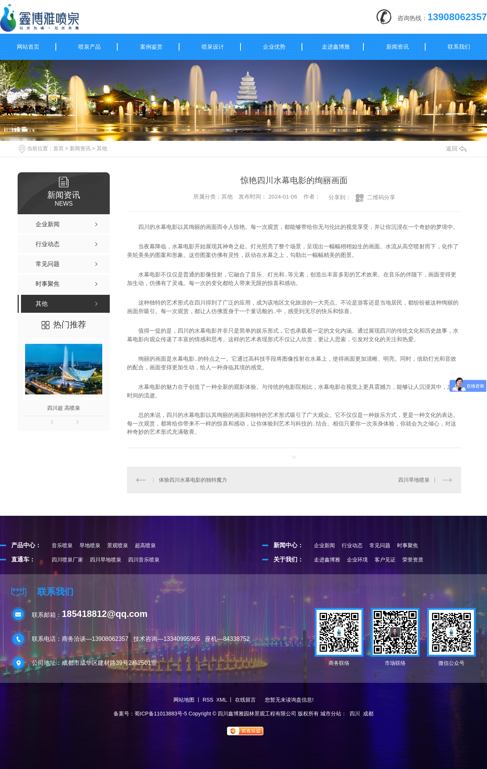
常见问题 (379, 545)
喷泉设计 (213, 46)
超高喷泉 (145, 545)
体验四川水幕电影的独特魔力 (193, 480)
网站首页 (28, 46)
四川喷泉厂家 (67, 560)
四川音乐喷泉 (144, 560)
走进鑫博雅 (336, 46)
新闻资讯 (397, 46)
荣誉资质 (412, 560)
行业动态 (352, 545)
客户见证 (385, 560)
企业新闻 (324, 545)
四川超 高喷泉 (63, 408)
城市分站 (330, 714)
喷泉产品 (89, 46)
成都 (368, 714)
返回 (456, 148)
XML (221, 700)
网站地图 (183, 700)
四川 (355, 714)
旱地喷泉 (89, 545)
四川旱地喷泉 (414, 480)
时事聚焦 (407, 545)
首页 (58, 148)
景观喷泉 (117, 545)
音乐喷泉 (62, 545)
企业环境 (357, 560)
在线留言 (245, 700)
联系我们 (459, 46)
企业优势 (274, 46)
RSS (208, 700)
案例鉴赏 (151, 46)
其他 (102, 148)
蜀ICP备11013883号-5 (160, 714)
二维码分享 (381, 197)
